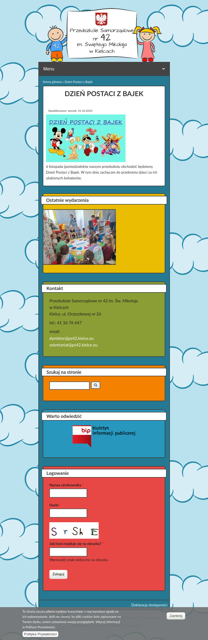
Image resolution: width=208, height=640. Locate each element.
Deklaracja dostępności (149, 605)
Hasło (55, 505)
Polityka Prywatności (40, 634)
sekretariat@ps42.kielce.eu (73, 344)
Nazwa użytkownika (66, 485)
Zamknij (176, 616)
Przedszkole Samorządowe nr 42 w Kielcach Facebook (180, 12)
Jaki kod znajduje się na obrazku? (76, 543)
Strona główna (52, 82)
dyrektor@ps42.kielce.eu (71, 338)
